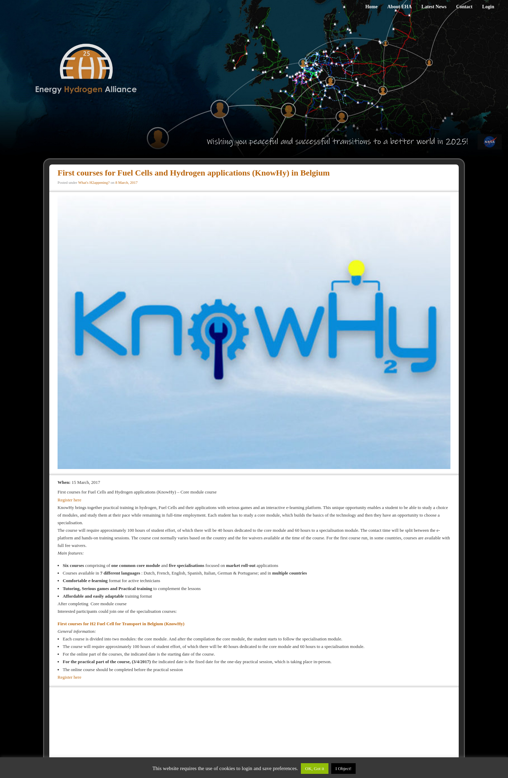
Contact (464, 6)
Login (488, 6)
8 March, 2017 (126, 182)
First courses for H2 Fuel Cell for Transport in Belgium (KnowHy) (121, 623)
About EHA (399, 6)
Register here (69, 499)
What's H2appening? (94, 182)
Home (371, 6)
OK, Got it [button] (314, 768)
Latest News (434, 6)
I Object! (343, 768)
